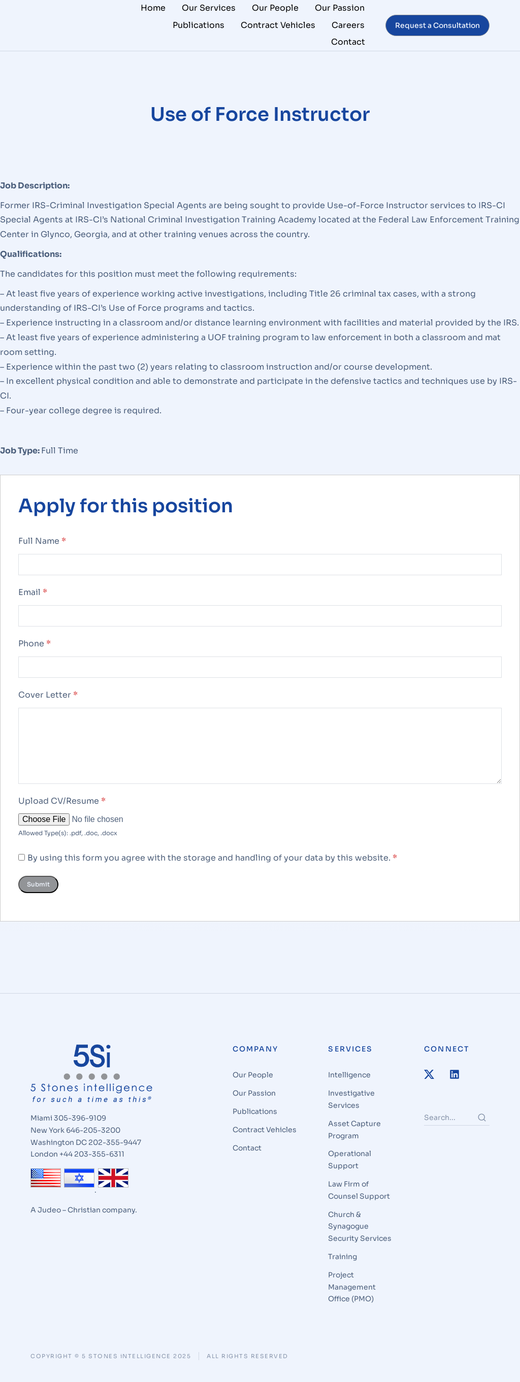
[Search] (482, 1123)
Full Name (42, 547)
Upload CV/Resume (62, 806)
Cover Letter (48, 700)
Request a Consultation (437, 25)
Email (32, 598)
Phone (34, 649)
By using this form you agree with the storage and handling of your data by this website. (212, 863)
